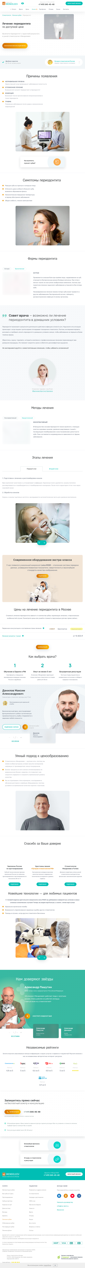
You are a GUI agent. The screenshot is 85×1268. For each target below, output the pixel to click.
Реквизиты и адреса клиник (37, 1185)
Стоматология (6, 15)
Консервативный (10, 418)
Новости (31, 1204)
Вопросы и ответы (34, 1222)
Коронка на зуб (7, 1200)
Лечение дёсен (7, 1226)
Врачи (21, 9)
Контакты (66, 9)
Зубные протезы (7, 1196)
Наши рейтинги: (11, 1257)
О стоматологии (34, 1189)
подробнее (47, 1265)
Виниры (4, 1207)
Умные (58, 9)
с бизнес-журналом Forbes (67, 62)
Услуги (14, 9)
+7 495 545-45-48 (46, 4)
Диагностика (6, 1204)
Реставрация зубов (8, 1222)
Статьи (31, 1226)
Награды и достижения (36, 1193)
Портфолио (42, 9)
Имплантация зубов (8, 1185)
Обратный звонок (74, 3)
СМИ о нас (32, 1196)
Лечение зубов (16, 15)
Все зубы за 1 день (7, 1189)
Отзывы (51, 9)
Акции (35, 9)
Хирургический (27, 418)
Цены (27, 9)
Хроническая (19, 269)
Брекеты (4, 1211)
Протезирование (7, 1193)
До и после (32, 1218)
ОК (55, 1265)
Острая (6, 269)
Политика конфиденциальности (10, 1259)
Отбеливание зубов (8, 1218)
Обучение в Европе (35, 1200)
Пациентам (33, 1181)
